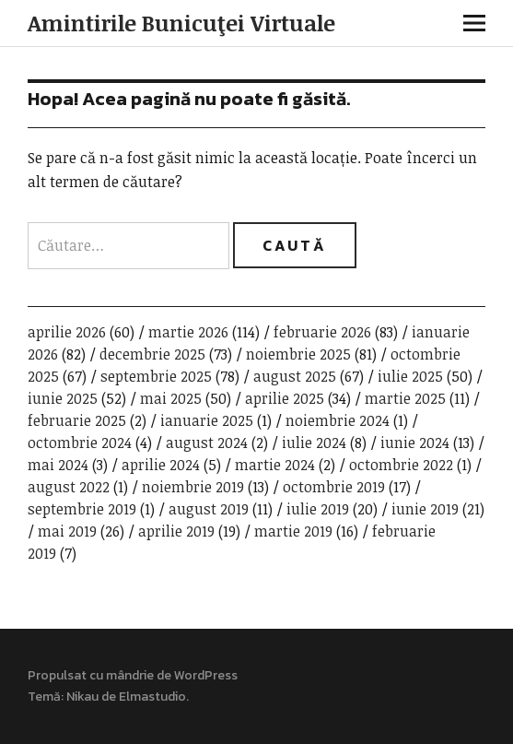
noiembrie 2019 (193, 487)
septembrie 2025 (156, 376)
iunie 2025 (63, 398)
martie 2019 (293, 531)
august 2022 (69, 487)
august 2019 (209, 509)
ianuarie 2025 (206, 420)
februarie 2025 (77, 420)
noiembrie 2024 (338, 420)
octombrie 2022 (401, 465)
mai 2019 (67, 531)
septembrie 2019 (82, 509)
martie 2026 (188, 332)
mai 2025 (171, 398)
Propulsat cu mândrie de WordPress (133, 675)
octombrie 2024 (80, 442)
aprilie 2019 (176, 531)
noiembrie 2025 (298, 354)
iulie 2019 (317, 509)
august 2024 (207, 442)
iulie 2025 (410, 376)
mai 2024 (58, 465)
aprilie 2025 (284, 398)
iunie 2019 (425, 509)
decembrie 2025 (152, 354)
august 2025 (294, 376)
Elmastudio (152, 696)
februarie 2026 (322, 332)
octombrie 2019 (334, 487)
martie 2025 (405, 398)
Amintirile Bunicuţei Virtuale (181, 22)
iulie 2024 (314, 442)
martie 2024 (275, 465)
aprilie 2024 (161, 465)
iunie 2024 (414, 442)
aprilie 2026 (67, 332)
